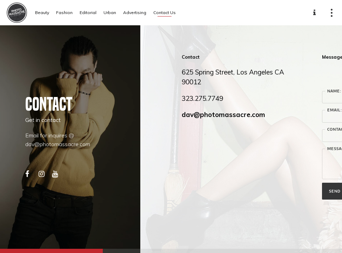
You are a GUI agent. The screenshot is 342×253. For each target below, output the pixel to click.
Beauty (42, 12)
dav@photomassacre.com (223, 114)
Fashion (64, 12)
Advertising (134, 12)
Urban (109, 12)
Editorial (88, 12)
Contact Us (164, 12)
